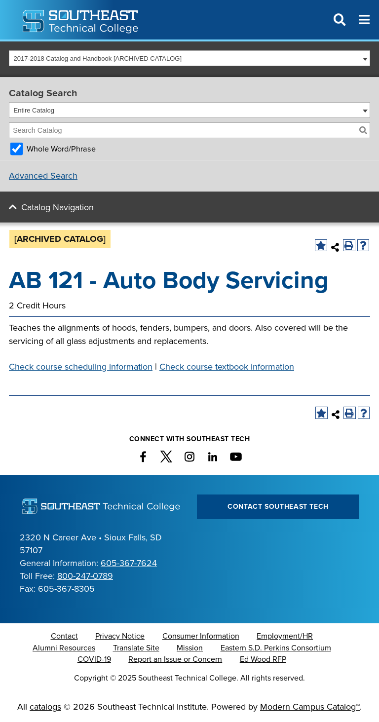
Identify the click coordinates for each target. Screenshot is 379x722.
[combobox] (189, 58)
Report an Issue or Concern (175, 659)
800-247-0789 (85, 575)
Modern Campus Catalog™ (310, 706)
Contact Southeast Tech (278, 506)
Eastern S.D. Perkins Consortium (276, 648)
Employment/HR (285, 636)
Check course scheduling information (80, 366)
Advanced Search (43, 175)
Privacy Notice (120, 636)
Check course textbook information (226, 366)
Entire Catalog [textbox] (34, 110)
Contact (64, 636)
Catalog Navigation (57, 207)
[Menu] (364, 19)
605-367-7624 (129, 563)
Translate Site (136, 648)
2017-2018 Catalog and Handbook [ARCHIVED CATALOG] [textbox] (98, 58)
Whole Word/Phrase (61, 149)
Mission (190, 648)
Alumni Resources (64, 648)
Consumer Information (200, 636)
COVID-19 (94, 659)
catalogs (45, 706)
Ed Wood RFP (263, 659)
